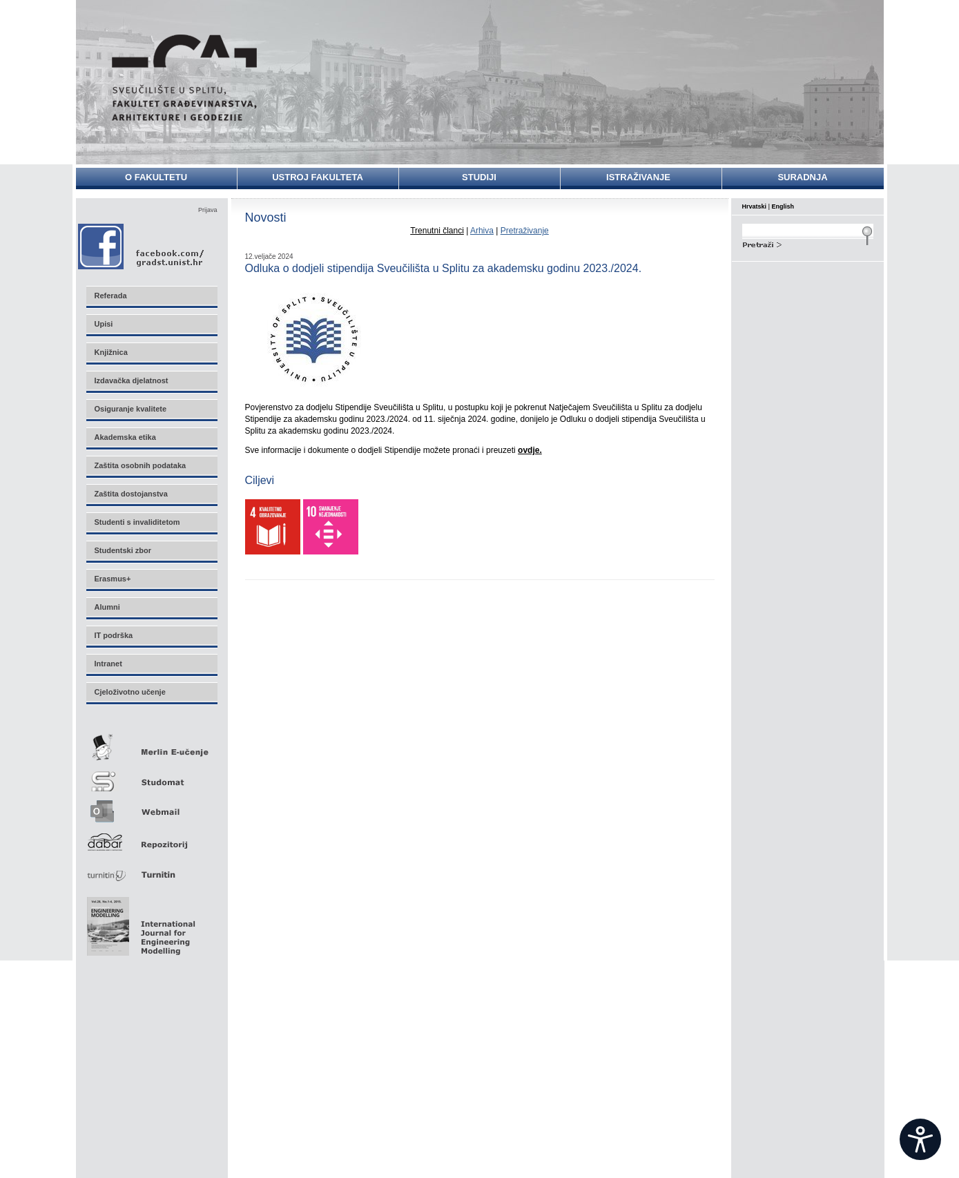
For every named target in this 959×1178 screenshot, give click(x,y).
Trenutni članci (437, 230)
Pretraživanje (525, 230)
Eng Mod (139, 922)
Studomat (151, 775)
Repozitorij (151, 837)
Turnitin (151, 869)
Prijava (207, 209)
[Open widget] (920, 1139)
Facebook (142, 246)
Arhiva (482, 230)
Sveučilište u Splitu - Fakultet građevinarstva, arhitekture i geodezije (184, 78)
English (783, 206)
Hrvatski (754, 206)
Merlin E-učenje (151, 744)
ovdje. (530, 450)
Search (807, 243)
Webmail (151, 806)
